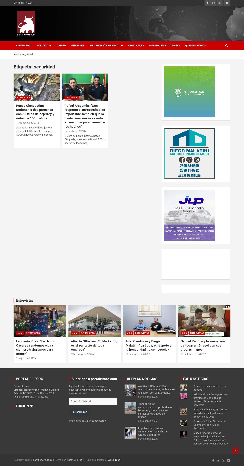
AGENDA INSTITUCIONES (164, 45)
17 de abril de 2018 (75, 131)
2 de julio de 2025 (25, 358)
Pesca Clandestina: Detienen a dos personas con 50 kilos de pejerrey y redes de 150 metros (35, 112)
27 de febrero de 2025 (192, 354)
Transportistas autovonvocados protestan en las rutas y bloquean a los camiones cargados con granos (155, 410)
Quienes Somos (195, 45)
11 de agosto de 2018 (27, 122)
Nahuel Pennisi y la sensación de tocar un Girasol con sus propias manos (203, 345)
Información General (104, 45)
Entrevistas (25, 300)
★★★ (20, 333)
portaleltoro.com (42, 459)
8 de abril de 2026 (147, 396)
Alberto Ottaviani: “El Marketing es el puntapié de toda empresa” (94, 345)
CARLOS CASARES (196, 264)
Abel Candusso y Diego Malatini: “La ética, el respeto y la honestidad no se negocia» (148, 345)
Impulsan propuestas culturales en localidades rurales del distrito (153, 431)
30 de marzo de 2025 (137, 354)
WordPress (114, 459)
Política (42, 45)
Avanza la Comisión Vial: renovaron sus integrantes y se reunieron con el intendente (156, 389)
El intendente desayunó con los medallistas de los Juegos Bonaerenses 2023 (211, 413)
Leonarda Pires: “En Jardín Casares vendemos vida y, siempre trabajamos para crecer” (35, 347)
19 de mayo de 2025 (82, 354)
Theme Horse (74, 459)
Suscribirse (80, 412)
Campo (61, 45)
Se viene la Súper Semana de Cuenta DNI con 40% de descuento (210, 425)
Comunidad (24, 45)
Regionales (136, 45)
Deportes (77, 45)
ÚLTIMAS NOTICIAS (142, 379)
